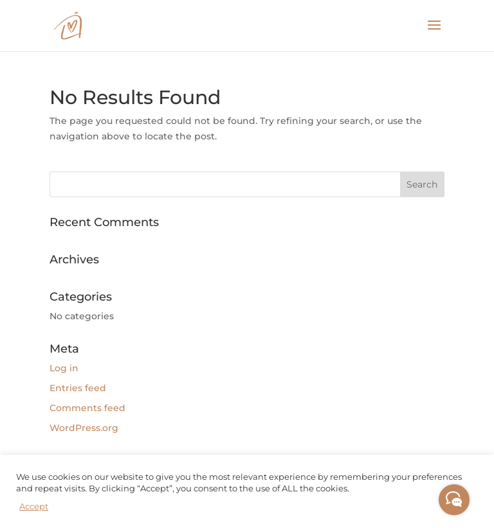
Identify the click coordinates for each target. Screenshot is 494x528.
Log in (64, 368)
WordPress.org (84, 428)
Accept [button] (33, 506)
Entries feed (78, 388)
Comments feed (87, 408)
